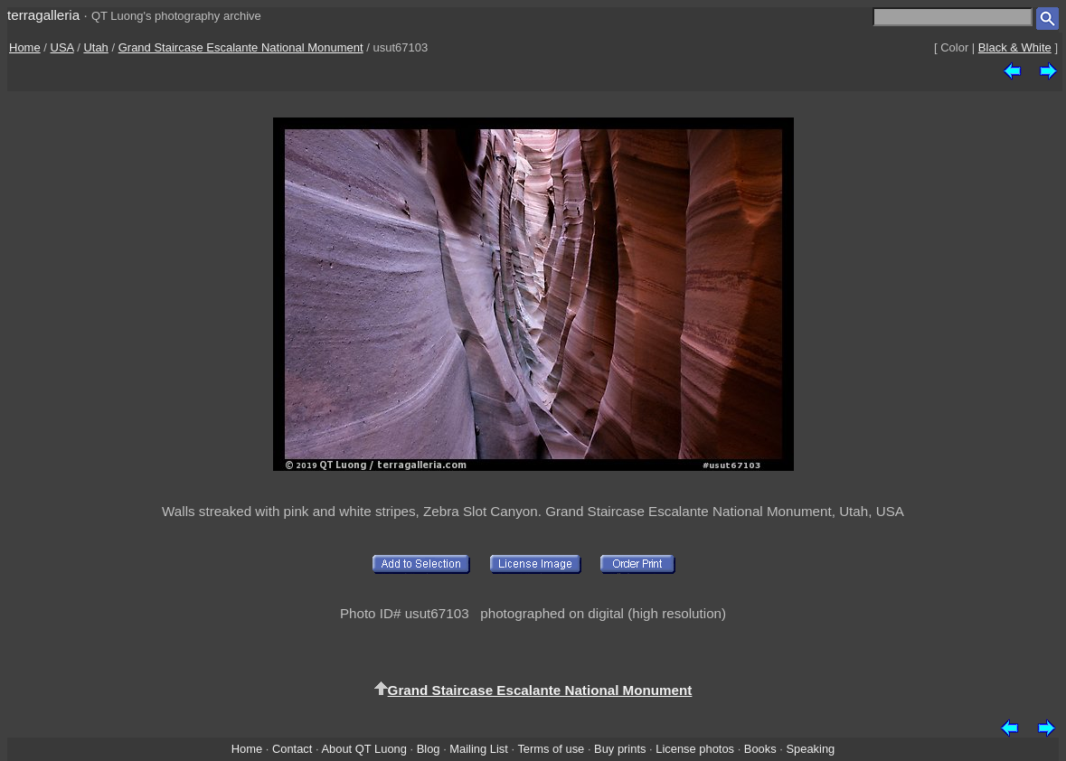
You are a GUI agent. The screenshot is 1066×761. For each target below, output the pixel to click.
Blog (428, 749)
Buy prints (620, 749)
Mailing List (478, 749)
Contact (292, 749)
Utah (95, 47)
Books (760, 749)
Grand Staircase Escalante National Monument (240, 47)
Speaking (810, 749)
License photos (695, 749)
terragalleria (43, 15)
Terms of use (550, 749)
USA (62, 47)
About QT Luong (363, 749)
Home (25, 47)
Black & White (1015, 47)
